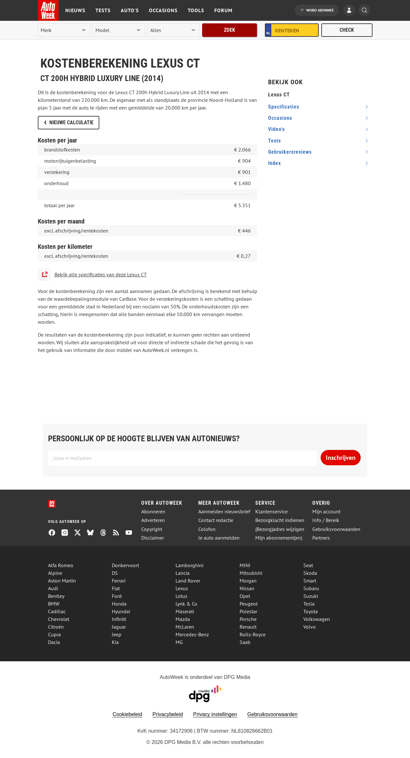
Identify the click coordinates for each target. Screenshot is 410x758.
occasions (280, 118)
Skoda (310, 573)
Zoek (229, 30)
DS (115, 573)
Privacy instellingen (215, 714)
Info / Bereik (325, 520)
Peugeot (249, 603)
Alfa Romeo (60, 565)
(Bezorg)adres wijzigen (279, 529)
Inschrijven (341, 457)
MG (179, 642)
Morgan (248, 580)
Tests (103, 10)
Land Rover (188, 580)
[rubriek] (173, 30)
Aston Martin (62, 580)
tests (274, 141)
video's (276, 129)
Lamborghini (189, 565)
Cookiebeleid (127, 714)
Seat (308, 565)
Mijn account (326, 512)
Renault (248, 627)
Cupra (54, 634)
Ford (117, 596)
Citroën (56, 627)
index (274, 163)
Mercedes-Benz (192, 634)
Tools (196, 10)
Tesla (309, 603)
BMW (53, 603)
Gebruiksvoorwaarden (336, 529)
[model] (119, 30)
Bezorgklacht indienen (279, 520)
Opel (245, 596)
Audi (53, 588)
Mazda (183, 619)
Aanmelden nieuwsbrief (224, 512)
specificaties (283, 107)
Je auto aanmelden (219, 538)
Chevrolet (58, 619)
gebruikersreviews (290, 152)
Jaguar (119, 627)
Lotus (181, 596)
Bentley (56, 596)
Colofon (207, 529)
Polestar (248, 611)
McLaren (185, 627)
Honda (119, 603)
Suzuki (310, 596)
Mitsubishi (251, 573)
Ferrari (119, 580)
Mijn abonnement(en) (278, 538)
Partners (321, 538)
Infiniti (119, 619)
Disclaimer (152, 538)
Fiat (116, 588)
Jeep (116, 634)
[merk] (64, 30)
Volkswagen (316, 619)
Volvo (309, 627)
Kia (115, 642)
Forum (223, 10)
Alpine (55, 573)
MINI (245, 565)
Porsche (248, 619)
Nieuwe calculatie (71, 122)
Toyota (310, 611)
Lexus (182, 588)
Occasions (163, 10)
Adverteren (153, 520)
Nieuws (75, 10)
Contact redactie (215, 520)
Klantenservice (271, 512)
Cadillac (57, 611)
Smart (309, 580)
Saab (245, 642)
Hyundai (121, 611)
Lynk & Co (186, 603)
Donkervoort (125, 565)
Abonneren (153, 512)
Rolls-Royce (253, 634)
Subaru (311, 588)
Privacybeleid (167, 714)
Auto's (130, 10)
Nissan (247, 588)
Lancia (183, 573)
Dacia (54, 642)
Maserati (185, 611)
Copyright (151, 529)
